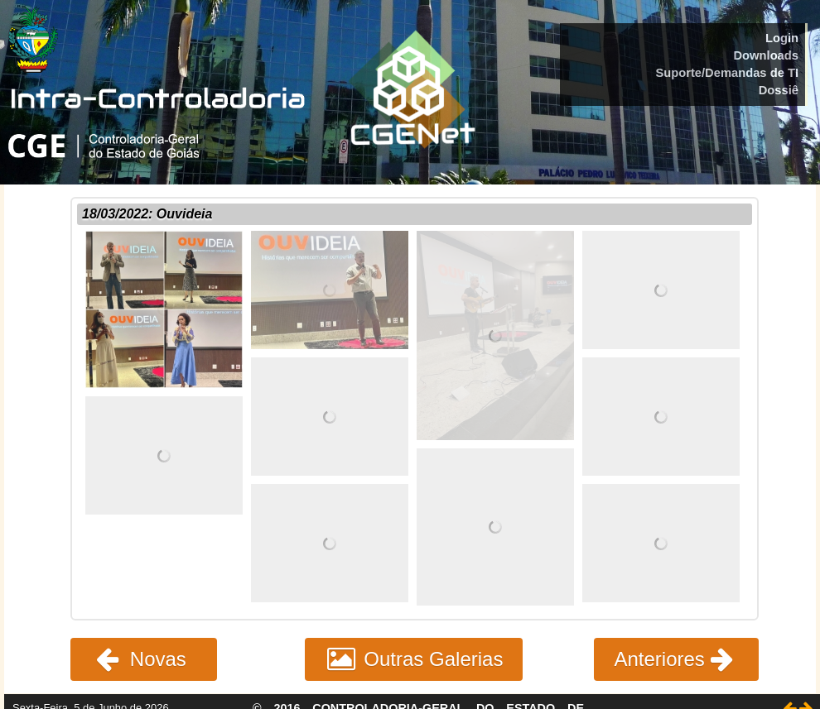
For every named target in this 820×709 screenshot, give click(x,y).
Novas (143, 659)
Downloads (765, 55)
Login (781, 38)
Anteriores (676, 659)
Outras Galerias (414, 659)
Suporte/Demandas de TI (726, 72)
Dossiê (778, 90)
